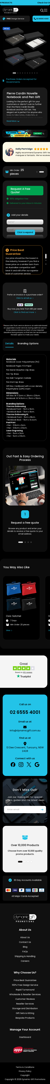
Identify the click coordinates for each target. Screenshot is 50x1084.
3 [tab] (46, 264)
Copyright (25, 1075)
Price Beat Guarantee (25, 980)
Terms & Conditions (25, 1067)
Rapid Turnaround (25, 989)
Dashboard (25, 1037)
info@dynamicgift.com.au (25, 730)
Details (9, 343)
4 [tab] (31, 542)
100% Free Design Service (25, 985)
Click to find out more (24, 312)
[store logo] (10, 10)
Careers (25, 961)
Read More (12, 121)
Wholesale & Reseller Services (25, 994)
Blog (25, 946)
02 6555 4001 (42, 18)
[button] (14, 73)
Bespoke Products (25, 1017)
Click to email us (24, 298)
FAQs (25, 951)
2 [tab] (41, 172)
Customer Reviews (25, 999)
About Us (25, 937)
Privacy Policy (25, 1071)
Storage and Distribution (25, 1008)
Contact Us (25, 942)
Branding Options (28, 343)
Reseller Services (25, 1003)
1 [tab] (37, 172)
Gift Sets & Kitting (25, 1013)
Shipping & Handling (25, 956)
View (8, 630)
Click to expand (25, 232)
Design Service (15, 18)
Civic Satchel (13, 616)
